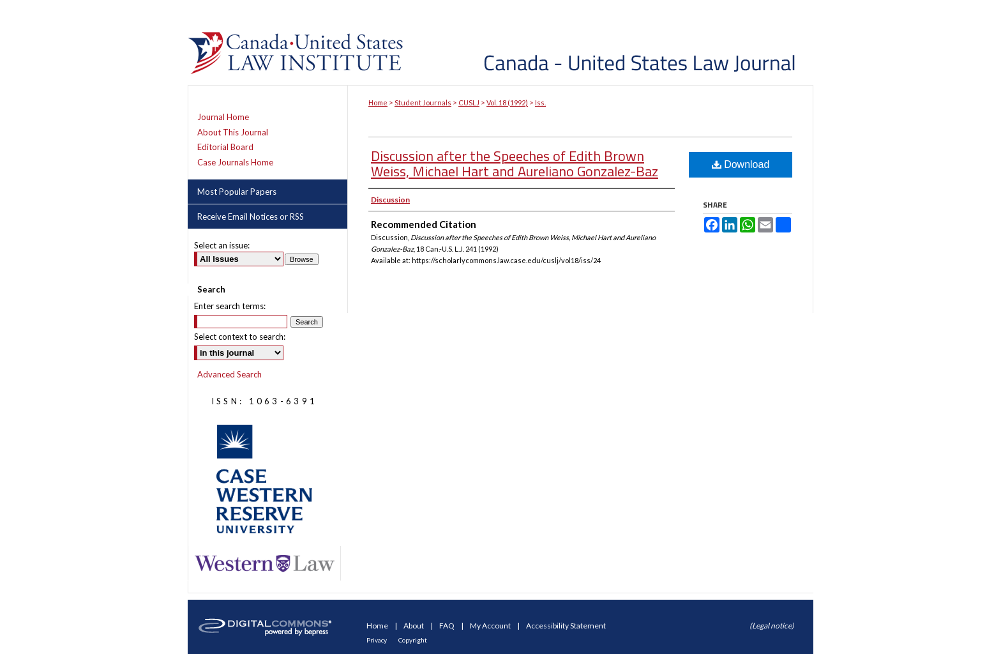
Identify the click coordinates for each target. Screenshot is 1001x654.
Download (741, 164)
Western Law (264, 563)
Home (378, 102)
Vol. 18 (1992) (507, 102)
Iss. (540, 102)
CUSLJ (468, 102)
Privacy (377, 640)
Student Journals (423, 102)
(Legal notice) (771, 625)
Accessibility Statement (566, 625)
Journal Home (223, 117)
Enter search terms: (230, 306)
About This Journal (232, 132)
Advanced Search (229, 374)
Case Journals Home (235, 162)
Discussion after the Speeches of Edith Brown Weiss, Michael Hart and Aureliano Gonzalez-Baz (514, 163)
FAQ (447, 625)
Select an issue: (222, 245)
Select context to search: (239, 336)
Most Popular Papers (236, 191)
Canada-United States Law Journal (610, 42)
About (414, 625)
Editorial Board (225, 147)
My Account (491, 625)
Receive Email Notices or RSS (250, 216)
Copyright (412, 640)
